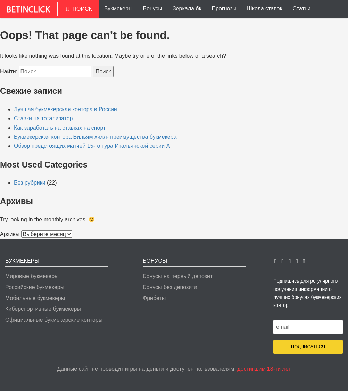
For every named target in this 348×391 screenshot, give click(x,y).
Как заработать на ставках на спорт (60, 128)
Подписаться (308, 346)
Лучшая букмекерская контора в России (65, 109)
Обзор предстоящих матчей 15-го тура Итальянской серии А (92, 146)
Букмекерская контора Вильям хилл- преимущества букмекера (95, 137)
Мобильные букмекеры (35, 298)
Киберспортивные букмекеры (43, 309)
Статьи (301, 8)
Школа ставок (264, 8)
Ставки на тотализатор (43, 118)
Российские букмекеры (34, 287)
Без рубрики (29, 183)
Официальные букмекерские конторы (53, 320)
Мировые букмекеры (32, 276)
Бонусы (152, 8)
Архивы (9, 234)
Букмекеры (118, 8)
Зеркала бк (187, 8)
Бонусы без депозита (170, 287)
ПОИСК (79, 9)
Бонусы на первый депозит (178, 276)
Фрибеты (154, 298)
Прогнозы (224, 8)
